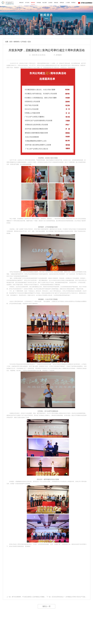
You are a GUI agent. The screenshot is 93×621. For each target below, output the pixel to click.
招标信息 (56, 2)
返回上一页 (46, 606)
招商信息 (62, 2)
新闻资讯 (33, 2)
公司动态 (23, 41)
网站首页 (21, 2)
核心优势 (45, 2)
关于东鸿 (27, 2)
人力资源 (68, 2)
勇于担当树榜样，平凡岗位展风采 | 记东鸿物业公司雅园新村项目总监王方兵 (34, 597)
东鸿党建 (39, 2)
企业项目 (50, 2)
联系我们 (73, 2)
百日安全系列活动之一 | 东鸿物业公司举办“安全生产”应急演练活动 (71, 597)
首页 (10, 41)
